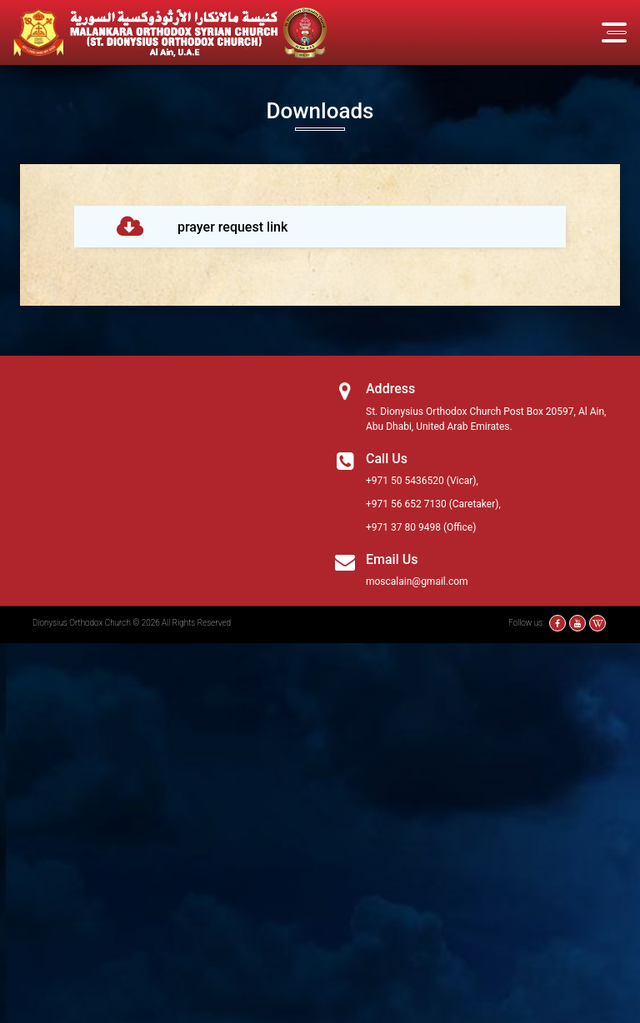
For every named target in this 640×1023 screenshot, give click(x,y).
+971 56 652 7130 (406, 504)
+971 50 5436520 (405, 481)
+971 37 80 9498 (403, 527)
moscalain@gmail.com (417, 581)
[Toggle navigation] (614, 32)
